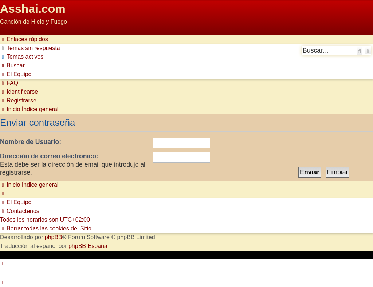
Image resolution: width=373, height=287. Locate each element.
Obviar (8, 30)
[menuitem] (30, 48)
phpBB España (87, 246)
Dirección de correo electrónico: (49, 156)
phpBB (53, 237)
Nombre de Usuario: (30, 142)
